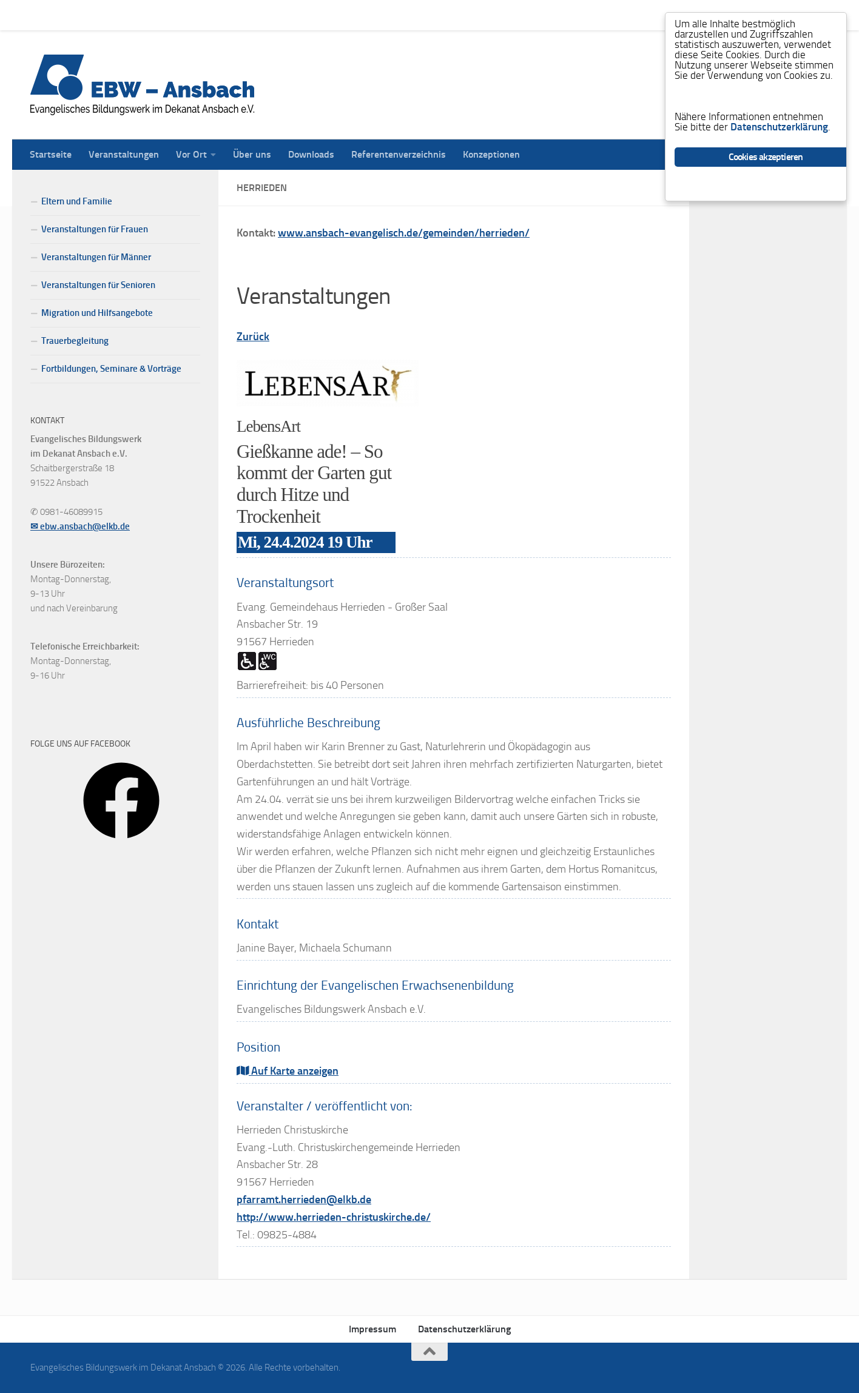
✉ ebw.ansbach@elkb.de (80, 526)
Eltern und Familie (76, 201)
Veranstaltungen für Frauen (94, 229)
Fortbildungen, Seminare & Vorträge (111, 368)
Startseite (41, 15)
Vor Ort (182, 15)
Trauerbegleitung (75, 340)
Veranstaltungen (114, 15)
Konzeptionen (482, 15)
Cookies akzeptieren (766, 157)
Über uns (243, 15)
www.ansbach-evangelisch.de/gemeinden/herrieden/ (404, 233)
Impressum (372, 1329)
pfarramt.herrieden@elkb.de (304, 1199)
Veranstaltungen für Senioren (98, 285)
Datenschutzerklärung (464, 1329)
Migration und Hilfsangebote (97, 312)
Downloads (302, 15)
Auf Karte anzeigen (288, 1071)
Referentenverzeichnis (389, 15)
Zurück (253, 336)
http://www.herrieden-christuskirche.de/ (334, 1217)
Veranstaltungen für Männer (96, 257)
